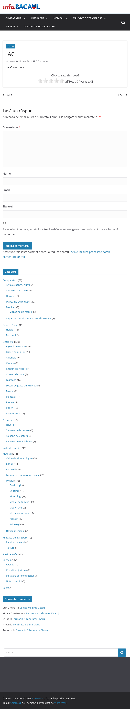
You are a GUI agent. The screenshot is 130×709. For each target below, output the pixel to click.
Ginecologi (15, 496)
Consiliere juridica (16, 570)
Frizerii (10, 424)
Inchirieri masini (15, 542)
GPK (7, 95)
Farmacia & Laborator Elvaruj (42, 613)
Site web (8, 206)
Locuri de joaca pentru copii (22, 385)
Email (6, 190)
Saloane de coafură (17, 435)
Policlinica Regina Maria (26, 624)
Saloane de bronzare (18, 430)
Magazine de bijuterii (18, 301)
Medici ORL (15, 507)
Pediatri (13, 518)
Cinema (10, 363)
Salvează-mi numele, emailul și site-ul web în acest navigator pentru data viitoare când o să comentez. (60, 231)
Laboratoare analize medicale (23, 475)
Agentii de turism (16, 346)
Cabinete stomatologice (19, 458)
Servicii (10, 26)
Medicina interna (19, 513)
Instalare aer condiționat (20, 575)
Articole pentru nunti (18, 284)
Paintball (11, 396)
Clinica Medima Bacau (32, 607)
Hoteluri (10, 329)
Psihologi (14, 524)
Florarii (10, 296)
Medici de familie (19, 502)
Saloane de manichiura (19, 441)
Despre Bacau (10, 325)
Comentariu (11, 127)
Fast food (11, 380)
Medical (58, 18)
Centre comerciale (16, 290)
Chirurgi (14, 490)
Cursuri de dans (15, 374)
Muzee (10, 391)
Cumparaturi (13, 18)
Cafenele (11, 357)
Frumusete (9, 420)
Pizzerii (10, 408)
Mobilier (11, 307)
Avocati (10, 564)
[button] (24, 18)
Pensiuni (11, 335)
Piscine (10, 402)
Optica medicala (15, 531)
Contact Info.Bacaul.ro (39, 26)
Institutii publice (12, 448)
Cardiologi (15, 485)
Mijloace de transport (87, 18)
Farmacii (11, 469)
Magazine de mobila (20, 311)
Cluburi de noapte (16, 368)
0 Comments (40, 61)
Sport (6, 588)
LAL (122, 95)
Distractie (37, 18)
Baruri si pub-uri (15, 352)
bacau (12, 61)
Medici (10, 480)
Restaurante (13, 413)
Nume (7, 173)
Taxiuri (10, 46)
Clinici (9, 463)
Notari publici (14, 581)
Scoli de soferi (11, 554)
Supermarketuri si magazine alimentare (28, 318)
